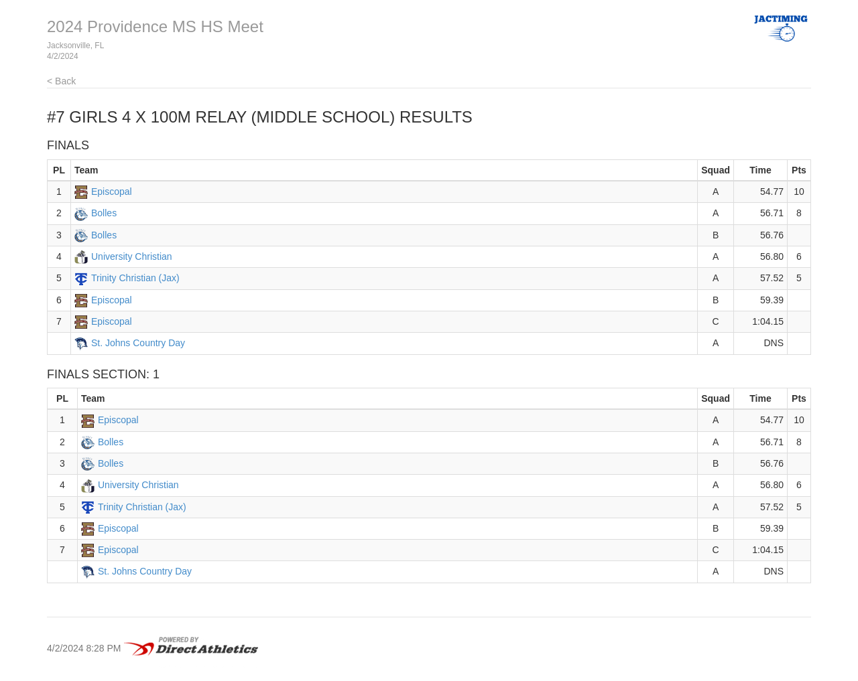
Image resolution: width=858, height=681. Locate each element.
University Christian (131, 256)
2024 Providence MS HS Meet (155, 26)
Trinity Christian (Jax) (135, 278)
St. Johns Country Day (138, 342)
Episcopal (111, 191)
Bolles (104, 213)
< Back (61, 81)
